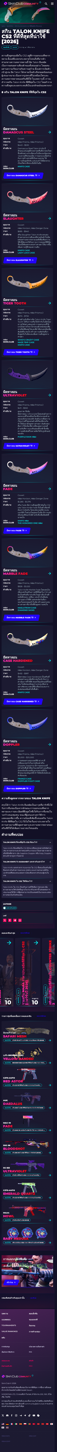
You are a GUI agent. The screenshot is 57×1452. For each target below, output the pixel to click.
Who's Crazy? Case (28, 340)
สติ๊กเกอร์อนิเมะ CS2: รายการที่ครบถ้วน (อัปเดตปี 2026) (28, 1242)
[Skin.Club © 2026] (17, 1376)
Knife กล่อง (23, 521)
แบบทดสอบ (6, 1320)
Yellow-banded (18, 1059)
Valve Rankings (10, 1331)
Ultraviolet (15, 1171)
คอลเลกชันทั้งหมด (25, 933)
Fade (8, 1126)
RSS (30, 1352)
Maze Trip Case (26, 342)
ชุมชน (3, 26)
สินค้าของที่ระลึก (7, 1366)
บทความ (5, 1314)
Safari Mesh (14, 1036)
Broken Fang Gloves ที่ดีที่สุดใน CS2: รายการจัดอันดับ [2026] (28, 1062)
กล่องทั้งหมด (33, 1298)
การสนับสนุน (6, 1347)
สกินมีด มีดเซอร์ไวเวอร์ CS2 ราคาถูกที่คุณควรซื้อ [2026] (28, 1040)
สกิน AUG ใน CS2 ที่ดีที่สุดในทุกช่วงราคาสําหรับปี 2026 (27, 1107)
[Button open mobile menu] (52, 4)
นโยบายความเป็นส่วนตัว (36, 1347)
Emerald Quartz (19, 1193)
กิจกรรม (32, 1326)
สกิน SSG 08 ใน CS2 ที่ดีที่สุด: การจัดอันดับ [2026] (26, 1152)
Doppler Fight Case (29, 781)
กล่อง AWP (32, 1436)
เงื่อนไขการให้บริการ (8, 1352)
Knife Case (24, 166)
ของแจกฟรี (33, 1320)
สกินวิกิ (31, 1361)
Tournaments (9, 1325)
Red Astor (13, 1081)
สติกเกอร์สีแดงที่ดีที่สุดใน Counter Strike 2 (52, 972)
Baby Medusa (15, 1238)
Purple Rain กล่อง (27, 437)
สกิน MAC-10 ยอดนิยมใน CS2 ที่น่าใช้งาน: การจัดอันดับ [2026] (28, 1130)
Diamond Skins (26, 610)
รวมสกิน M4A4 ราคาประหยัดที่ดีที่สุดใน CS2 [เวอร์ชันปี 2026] (25, 973)
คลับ (3, 1338)
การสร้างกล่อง (34, 1332)
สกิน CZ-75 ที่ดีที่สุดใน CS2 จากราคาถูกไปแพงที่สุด (26, 1085)
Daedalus (12, 1104)
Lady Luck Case (26, 253)
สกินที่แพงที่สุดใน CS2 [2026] (20, 1220)
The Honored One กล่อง (30, 523)
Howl (8, 1216)
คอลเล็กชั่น (10, 26)
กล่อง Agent (6, 1441)
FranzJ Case (25, 779)
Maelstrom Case (27, 608)
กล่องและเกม (6, 1361)
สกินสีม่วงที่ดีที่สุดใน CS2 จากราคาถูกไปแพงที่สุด (25, 1175)
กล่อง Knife (6, 1436)
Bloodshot (14, 1148)
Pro (30, 1366)
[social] (3, 1415)
